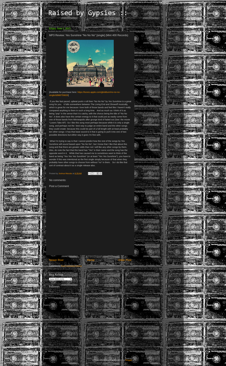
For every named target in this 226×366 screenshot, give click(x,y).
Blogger (128, 360)
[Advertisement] (156, 44)
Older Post (124, 260)
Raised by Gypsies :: (88, 13)
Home (90, 260)
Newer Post (56, 260)
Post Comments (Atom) (71, 266)
